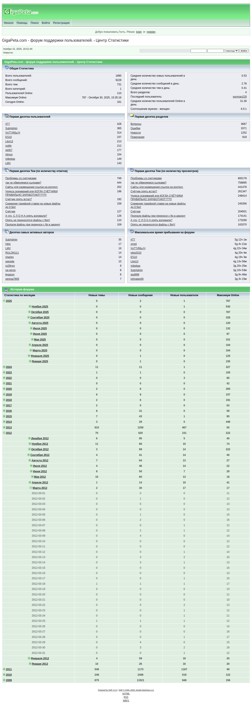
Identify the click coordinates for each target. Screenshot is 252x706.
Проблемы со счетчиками (20, 178)
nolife (8, 145)
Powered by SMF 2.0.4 (107, 690)
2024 (9, 367)
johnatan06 (137, 278)
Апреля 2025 (40, 345)
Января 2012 (40, 663)
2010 (9, 674)
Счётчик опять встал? (18, 199)
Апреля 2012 (40, 482)
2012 (9, 433)
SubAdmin (11, 128)
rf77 (7, 123)
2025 (9, 300)
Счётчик (10, 211)
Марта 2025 (40, 350)
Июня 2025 (40, 333)
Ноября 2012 (40, 443)
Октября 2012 (40, 449)
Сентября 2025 (39, 317)
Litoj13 (9, 141)
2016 (9, 410)
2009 (9, 680)
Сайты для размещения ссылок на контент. (31, 187)
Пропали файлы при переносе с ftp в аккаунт (32, 224)
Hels (7, 244)
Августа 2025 (40, 323)
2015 (9, 416)
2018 (9, 400)
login (139, 31)
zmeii (134, 244)
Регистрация (61, 22)
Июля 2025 (40, 328)
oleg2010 (136, 252)
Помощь (22, 22)
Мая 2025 (40, 339)
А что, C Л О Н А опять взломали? (26, 215)
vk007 (8, 150)
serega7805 (12, 278)
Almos (8, 154)
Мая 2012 (40, 476)
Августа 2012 (40, 460)
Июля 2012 (40, 465)
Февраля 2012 (40, 658)
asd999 (135, 274)
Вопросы (136, 123)
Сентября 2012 (39, 455)
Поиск (35, 22)
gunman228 (240, 96)
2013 (9, 427)
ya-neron (10, 270)
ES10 (8, 137)
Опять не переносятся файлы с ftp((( (27, 220)
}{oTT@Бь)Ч (12, 132)
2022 (9, 378)
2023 (9, 372)
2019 (9, 394)
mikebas (10, 158)
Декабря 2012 (40, 438)
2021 (9, 383)
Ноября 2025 (40, 306)
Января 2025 (40, 361)
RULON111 (12, 252)
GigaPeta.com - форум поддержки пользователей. (47, 40)
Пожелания (137, 137)
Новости (136, 132)
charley (9, 257)
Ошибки (135, 128)
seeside (9, 261)
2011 (9, 669)
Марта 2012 (40, 488)
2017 (9, 405)
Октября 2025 (40, 312)
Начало (8, 22)
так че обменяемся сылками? (23, 182)
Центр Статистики (112, 40)
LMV (8, 163)
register (151, 31)
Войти (46, 22)
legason (9, 274)
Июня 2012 (40, 471)
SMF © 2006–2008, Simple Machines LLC (136, 690)
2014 (9, 421)
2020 (9, 388)
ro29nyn (10, 265)
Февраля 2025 (40, 355)
